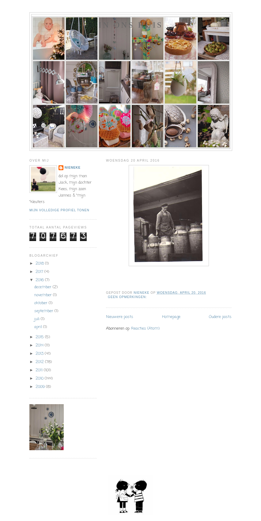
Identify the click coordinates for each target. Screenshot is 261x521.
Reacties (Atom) (145, 328)
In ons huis (131, 25)
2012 (40, 362)
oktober (41, 303)
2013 (40, 354)
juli (37, 319)
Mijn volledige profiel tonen (59, 210)
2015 (40, 337)
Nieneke (73, 167)
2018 (40, 263)
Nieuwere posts (119, 317)
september (44, 311)
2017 (40, 272)
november (43, 295)
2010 (40, 378)
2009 (41, 387)
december (43, 287)
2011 (40, 370)
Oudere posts (220, 317)
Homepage (171, 317)
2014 (40, 345)
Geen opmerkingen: (128, 297)
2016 (40, 280)
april (38, 327)
